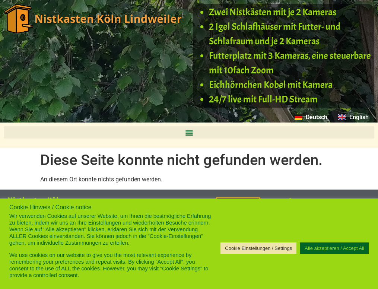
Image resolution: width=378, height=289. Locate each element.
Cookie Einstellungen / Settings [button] (258, 248)
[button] (189, 132)
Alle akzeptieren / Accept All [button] (334, 248)
